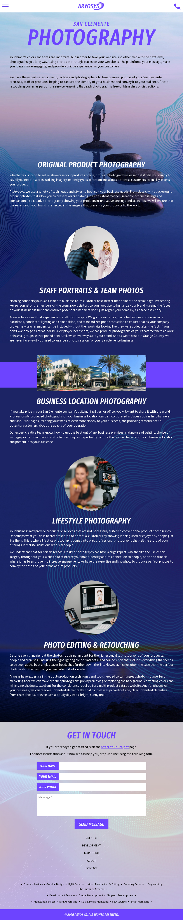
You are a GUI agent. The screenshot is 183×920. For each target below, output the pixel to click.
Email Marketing (140, 901)
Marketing (91, 853)
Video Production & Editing (104, 884)
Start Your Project (115, 747)
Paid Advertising (68, 901)
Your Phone (47, 787)
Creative (92, 838)
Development (91, 845)
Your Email (47, 776)
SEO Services (119, 901)
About (91, 861)
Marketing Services (44, 901)
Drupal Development (91, 895)
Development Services (62, 895)
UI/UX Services (76, 884)
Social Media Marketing (94, 901)
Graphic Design (55, 884)
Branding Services (134, 884)
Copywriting (155, 884)
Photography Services (91, 889)
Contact (91, 868)
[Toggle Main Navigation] (5, 6)
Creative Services (33, 884)
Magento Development (120, 895)
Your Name (47, 766)
